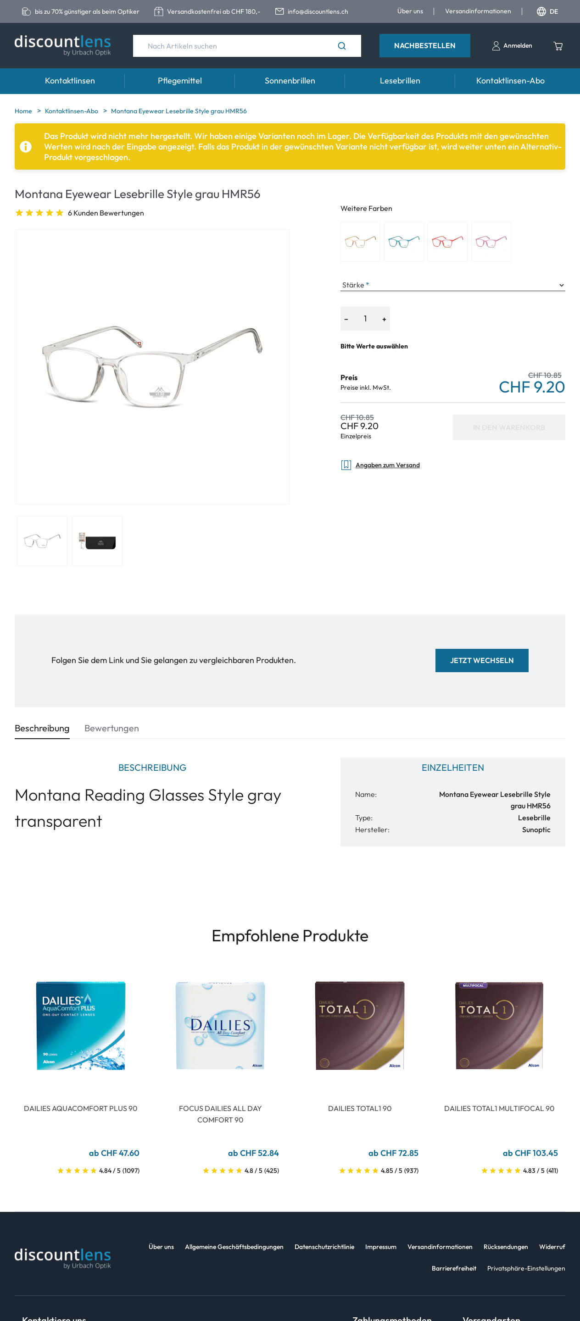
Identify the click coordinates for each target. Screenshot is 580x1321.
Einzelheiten (453, 767)
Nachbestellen (425, 45)
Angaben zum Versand (380, 465)
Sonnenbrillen (290, 80)
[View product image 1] (42, 541)
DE (547, 11)
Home (24, 111)
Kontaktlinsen (70, 80)
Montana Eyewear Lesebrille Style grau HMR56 (179, 111)
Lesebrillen (400, 80)
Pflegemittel (180, 80)
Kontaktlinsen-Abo (510, 80)
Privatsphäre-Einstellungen (526, 1268)
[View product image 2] (97, 541)
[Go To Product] (81, 1026)
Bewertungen (111, 728)
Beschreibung (42, 728)
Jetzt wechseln (482, 660)
